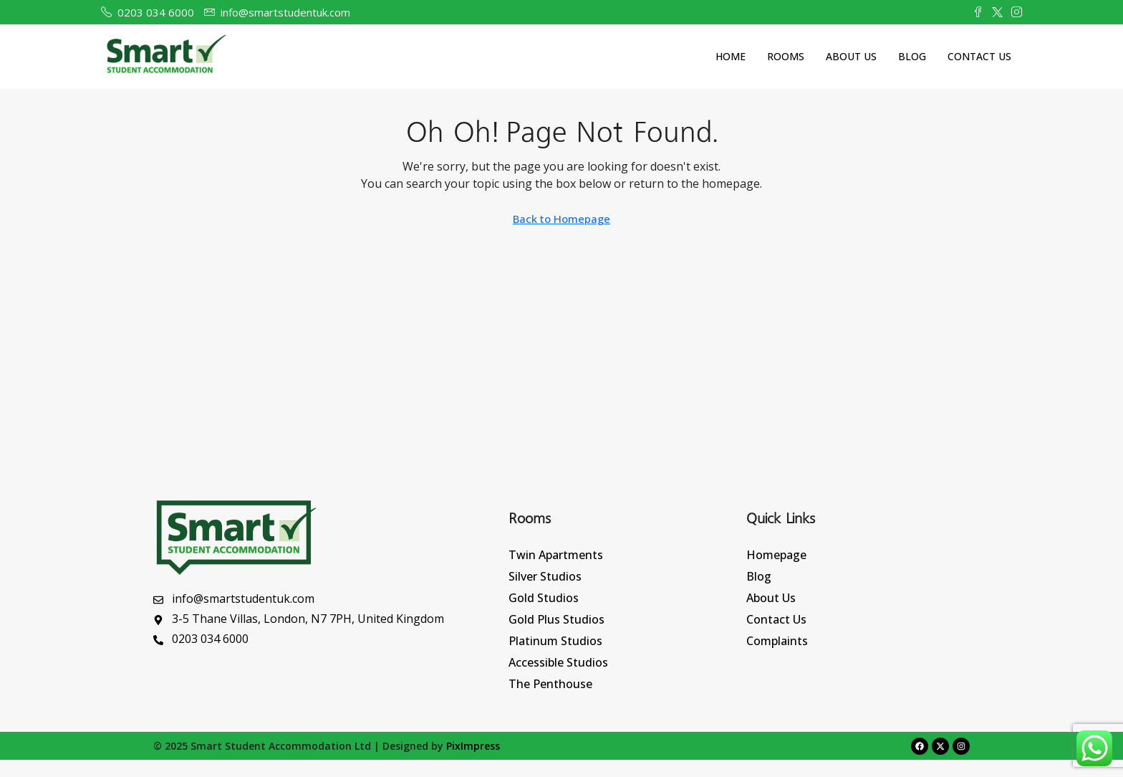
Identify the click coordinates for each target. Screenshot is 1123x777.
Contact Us (979, 56)
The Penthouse (550, 684)
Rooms (785, 56)
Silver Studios (545, 576)
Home (730, 56)
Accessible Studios (558, 662)
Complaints (777, 641)
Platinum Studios (555, 641)
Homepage (776, 555)
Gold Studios (544, 598)
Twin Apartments (556, 555)
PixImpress (473, 746)
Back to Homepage (561, 218)
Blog (912, 56)
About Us (851, 56)
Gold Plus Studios (556, 619)
